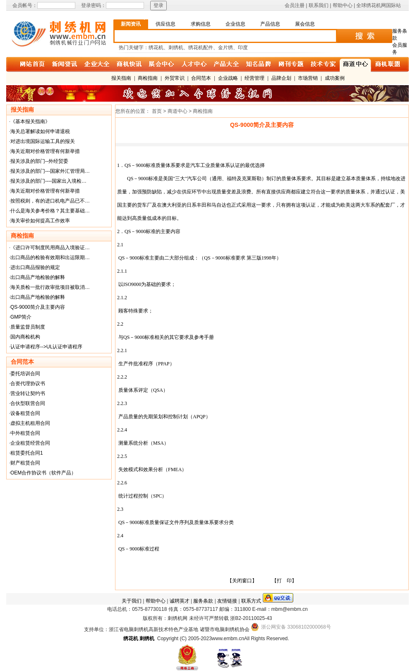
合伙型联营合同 (27, 403)
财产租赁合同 (25, 463)
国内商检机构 (25, 337)
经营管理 (254, 78)
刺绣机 (146, 638)
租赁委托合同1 (26, 453)
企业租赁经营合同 (30, 443)
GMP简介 (20, 317)
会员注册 (295, 5)
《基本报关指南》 (30, 121)
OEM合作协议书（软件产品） (43, 473)
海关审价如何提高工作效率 (40, 221)
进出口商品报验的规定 (35, 267)
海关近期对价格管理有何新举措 (45, 151)
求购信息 (201, 24)
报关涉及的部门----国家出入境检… (48, 181)
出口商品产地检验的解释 (37, 277)
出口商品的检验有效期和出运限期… (50, 257)
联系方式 (251, 601)
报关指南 (121, 78)
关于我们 (132, 601)
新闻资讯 (131, 24)
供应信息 (165, 24)
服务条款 (203, 601)
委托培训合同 (25, 374)
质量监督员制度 (27, 327)
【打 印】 (284, 581)
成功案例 (335, 78)
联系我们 (319, 5)
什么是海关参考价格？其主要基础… (50, 211)
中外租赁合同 (25, 433)
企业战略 (228, 78)
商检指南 (148, 78)
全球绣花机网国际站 (378, 5)
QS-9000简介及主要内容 (37, 307)
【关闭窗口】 (242, 581)
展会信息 (305, 24)
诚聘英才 (180, 601)
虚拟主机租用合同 (30, 423)
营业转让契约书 (27, 393)
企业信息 (235, 24)
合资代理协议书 (27, 383)
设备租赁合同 (25, 413)
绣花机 (130, 638)
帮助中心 (343, 5)
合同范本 (201, 78)
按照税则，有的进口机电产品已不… (50, 201)
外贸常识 (175, 78)
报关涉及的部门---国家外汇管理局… (50, 171)
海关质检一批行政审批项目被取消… (50, 287)
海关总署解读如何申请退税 (40, 131)
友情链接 (227, 601)
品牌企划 (281, 78)
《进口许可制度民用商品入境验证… (50, 247)
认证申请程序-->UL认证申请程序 (46, 347)
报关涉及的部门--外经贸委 (39, 161)
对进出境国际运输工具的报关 (42, 141)
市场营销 (308, 78)
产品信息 (270, 24)
